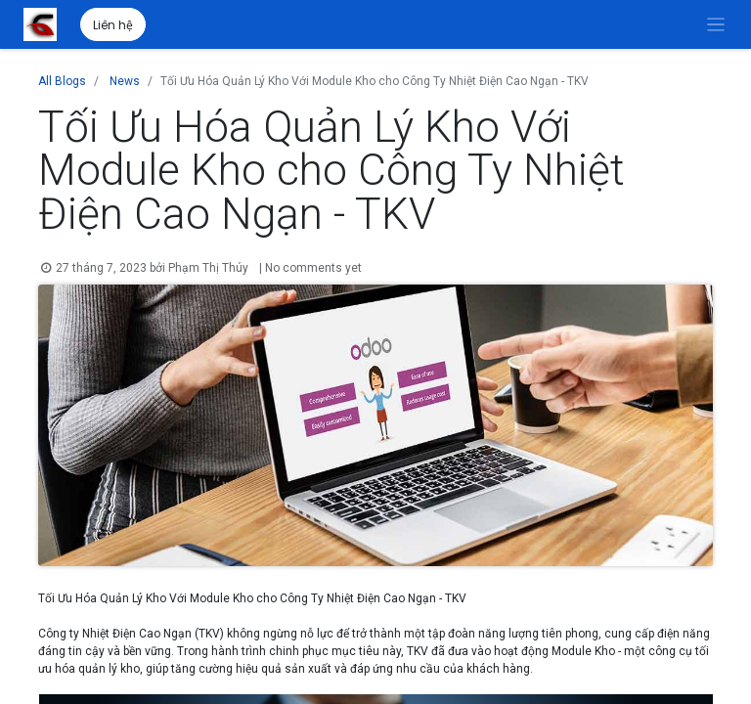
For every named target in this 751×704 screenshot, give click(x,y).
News (125, 81)
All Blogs (62, 81)
